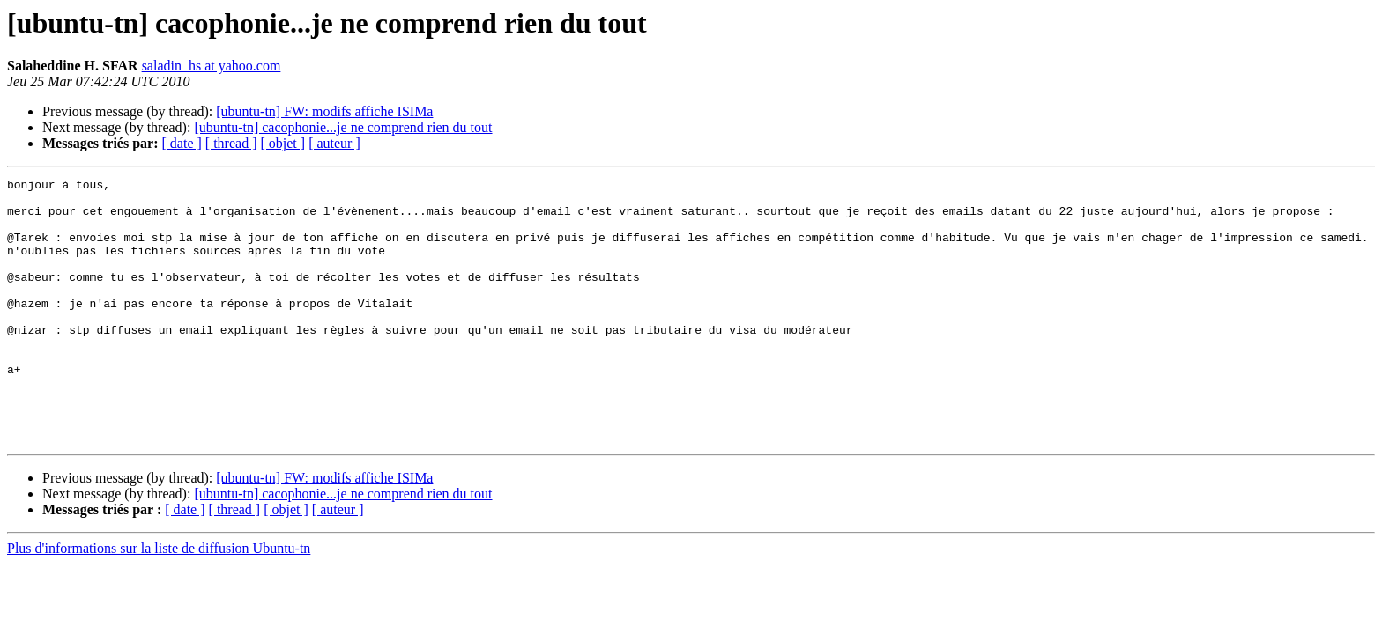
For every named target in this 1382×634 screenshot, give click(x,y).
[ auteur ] (334, 143)
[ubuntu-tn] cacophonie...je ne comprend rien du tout (343, 127)
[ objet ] (282, 143)
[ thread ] (231, 143)
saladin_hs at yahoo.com (211, 65)
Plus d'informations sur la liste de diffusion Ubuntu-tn (158, 600)
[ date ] (182, 143)
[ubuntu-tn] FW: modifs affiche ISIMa (324, 111)
